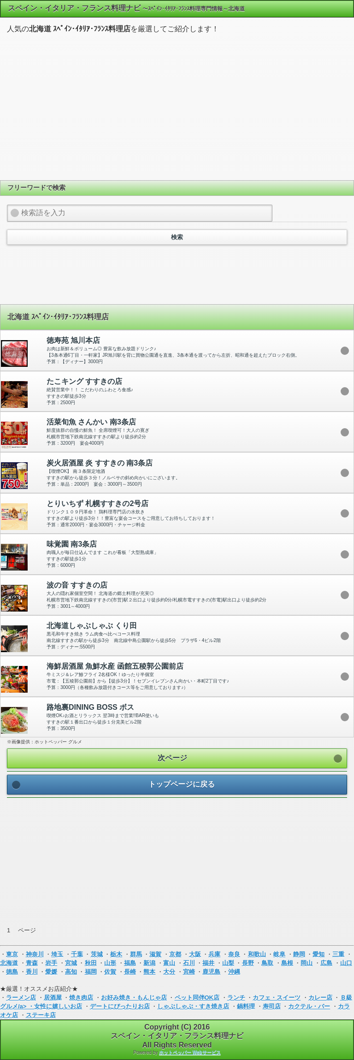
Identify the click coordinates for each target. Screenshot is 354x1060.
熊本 (149, 971)
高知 (71, 971)
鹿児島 (211, 971)
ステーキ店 (41, 1015)
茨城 (97, 954)
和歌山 (257, 954)
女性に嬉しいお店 (58, 1006)
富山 (169, 963)
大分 (169, 971)
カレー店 (320, 997)
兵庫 (214, 954)
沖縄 (234, 971)
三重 (338, 954)
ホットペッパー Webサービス (190, 1052)
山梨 (228, 963)
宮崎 (189, 971)
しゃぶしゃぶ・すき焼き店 (193, 1006)
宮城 (71, 963)
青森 (32, 963)
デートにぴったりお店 (120, 1006)
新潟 (149, 963)
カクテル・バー (309, 1006)
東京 (12, 954)
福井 (208, 963)
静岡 (299, 954)
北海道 (9, 963)
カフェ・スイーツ (277, 997)
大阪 (195, 954)
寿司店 (272, 1006)
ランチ (236, 997)
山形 (110, 963)
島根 (287, 963)
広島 (326, 963)
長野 (248, 963)
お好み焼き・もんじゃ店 (134, 997)
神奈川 (35, 954)
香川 (32, 971)
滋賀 (155, 954)
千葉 (77, 954)
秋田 (91, 963)
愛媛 (51, 971)
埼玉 (57, 954)
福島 (130, 963)
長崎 (130, 971)
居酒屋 (53, 997)
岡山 (307, 963)
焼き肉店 (81, 997)
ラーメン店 (21, 997)
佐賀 (110, 971)
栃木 (116, 954)
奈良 (234, 954)
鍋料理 (246, 1006)
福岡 (91, 971)
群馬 (136, 954)
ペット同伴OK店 (197, 997)
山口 (346, 963)
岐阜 (279, 954)
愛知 (318, 954)
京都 (175, 954)
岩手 (51, 963)
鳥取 (267, 963)
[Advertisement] (177, 105)
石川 (189, 963)
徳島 (12, 971)
